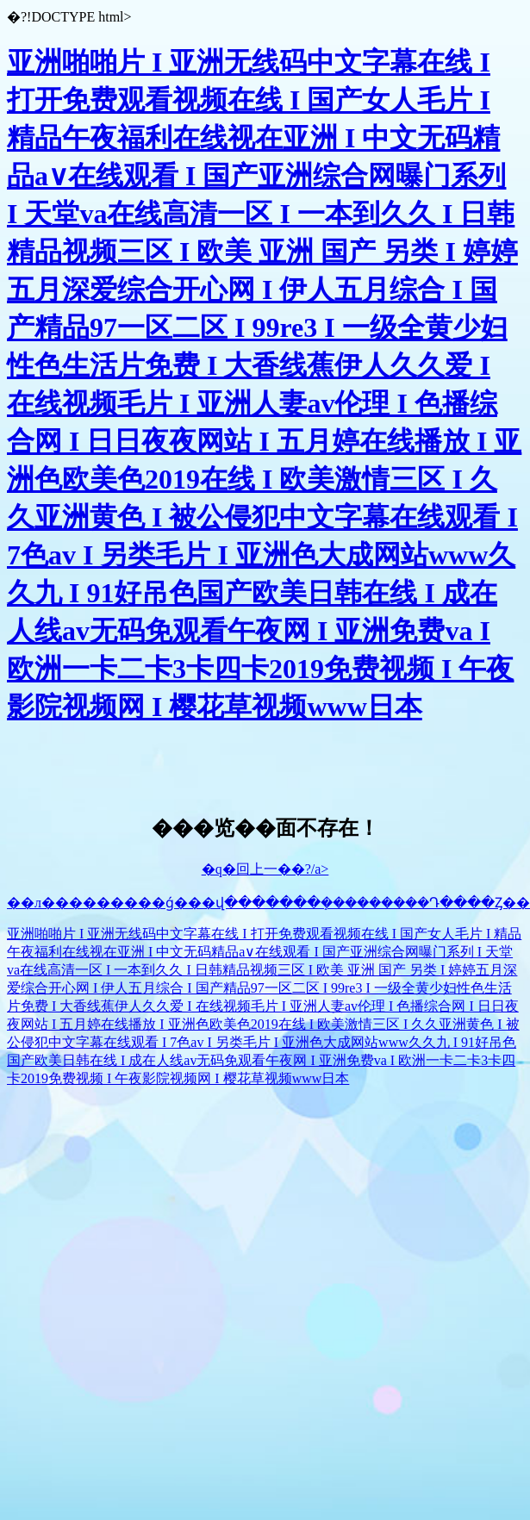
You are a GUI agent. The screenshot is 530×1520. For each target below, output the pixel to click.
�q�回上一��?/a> (265, 869)
